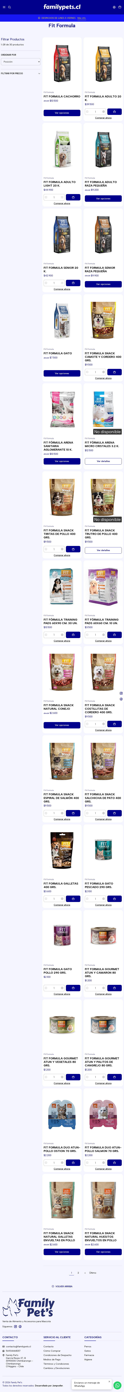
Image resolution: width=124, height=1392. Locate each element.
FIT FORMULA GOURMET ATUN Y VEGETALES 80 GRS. (61, 1062)
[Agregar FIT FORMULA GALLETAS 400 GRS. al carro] (73, 899)
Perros (87, 1346)
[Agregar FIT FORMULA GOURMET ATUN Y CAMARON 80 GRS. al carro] (114, 988)
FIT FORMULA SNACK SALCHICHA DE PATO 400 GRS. (103, 798)
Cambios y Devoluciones (56, 1368)
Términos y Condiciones (56, 1364)
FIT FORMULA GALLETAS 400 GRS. (61, 885)
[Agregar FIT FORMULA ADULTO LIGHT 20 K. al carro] (73, 197)
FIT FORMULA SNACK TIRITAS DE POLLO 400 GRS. (59, 534)
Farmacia (89, 1355)
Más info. (80, 18)
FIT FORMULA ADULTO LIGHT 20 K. (60, 183)
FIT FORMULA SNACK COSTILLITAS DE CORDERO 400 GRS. (100, 708)
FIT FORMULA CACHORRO (62, 96)
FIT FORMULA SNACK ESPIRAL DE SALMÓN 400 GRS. (61, 798)
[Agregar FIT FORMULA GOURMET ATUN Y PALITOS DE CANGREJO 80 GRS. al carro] (114, 1077)
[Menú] (4, 7)
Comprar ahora (103, 117)
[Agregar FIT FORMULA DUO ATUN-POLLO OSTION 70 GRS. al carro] (73, 1162)
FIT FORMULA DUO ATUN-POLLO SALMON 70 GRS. (103, 1149)
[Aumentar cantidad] (103, 112)
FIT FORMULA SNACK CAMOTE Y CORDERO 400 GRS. (103, 357)
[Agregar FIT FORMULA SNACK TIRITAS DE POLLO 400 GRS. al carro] (73, 549)
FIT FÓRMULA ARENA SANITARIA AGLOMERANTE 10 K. (58, 446)
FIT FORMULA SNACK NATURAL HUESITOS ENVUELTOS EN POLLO (100, 1236)
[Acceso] (114, 7)
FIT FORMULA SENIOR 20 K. (61, 269)
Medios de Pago (52, 1359)
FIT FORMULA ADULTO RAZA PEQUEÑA (101, 183)
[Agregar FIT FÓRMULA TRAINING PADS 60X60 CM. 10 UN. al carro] (114, 635)
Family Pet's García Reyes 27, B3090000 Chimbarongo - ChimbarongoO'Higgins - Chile (17, 1361)
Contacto (48, 1346)
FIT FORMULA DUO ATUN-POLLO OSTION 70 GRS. (62, 1149)
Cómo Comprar (51, 1351)
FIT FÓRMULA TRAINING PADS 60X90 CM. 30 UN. (60, 621)
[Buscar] (9, 7)
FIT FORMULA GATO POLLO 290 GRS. (58, 970)
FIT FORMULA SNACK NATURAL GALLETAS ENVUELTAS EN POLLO (59, 1236)
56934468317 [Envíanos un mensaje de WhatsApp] (11, 1351)
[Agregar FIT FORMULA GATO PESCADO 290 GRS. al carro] (114, 899)
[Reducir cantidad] (87, 112)
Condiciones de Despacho (57, 1355)
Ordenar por (8, 55)
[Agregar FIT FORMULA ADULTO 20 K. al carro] (114, 111)
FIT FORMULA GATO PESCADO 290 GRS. (99, 885)
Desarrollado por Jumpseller (49, 1385)
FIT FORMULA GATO (58, 353)
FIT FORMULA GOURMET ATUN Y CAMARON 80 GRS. (102, 972)
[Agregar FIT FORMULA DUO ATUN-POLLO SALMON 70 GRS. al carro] (114, 1162)
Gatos (87, 1351)
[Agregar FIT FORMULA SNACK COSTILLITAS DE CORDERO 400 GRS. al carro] (114, 724)
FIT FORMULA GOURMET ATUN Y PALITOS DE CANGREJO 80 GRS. (102, 1062)
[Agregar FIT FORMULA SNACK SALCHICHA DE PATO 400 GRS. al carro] (114, 813)
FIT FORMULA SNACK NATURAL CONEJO (59, 706)
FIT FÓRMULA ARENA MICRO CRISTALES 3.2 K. (102, 444)
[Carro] (120, 7)
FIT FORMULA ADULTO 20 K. (103, 98)
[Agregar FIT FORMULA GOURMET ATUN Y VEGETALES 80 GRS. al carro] (73, 1077)
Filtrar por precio (20, 73)
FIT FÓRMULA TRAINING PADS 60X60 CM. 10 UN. (102, 621)
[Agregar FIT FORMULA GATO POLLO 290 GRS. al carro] (73, 988)
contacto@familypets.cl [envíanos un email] (16, 1346)
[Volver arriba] (62, 1286)
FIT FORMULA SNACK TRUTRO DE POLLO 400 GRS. (101, 534)
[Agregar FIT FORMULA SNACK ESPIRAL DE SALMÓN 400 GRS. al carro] (73, 813)
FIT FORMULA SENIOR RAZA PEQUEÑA (100, 269)
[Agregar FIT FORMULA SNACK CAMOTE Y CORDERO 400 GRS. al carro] (114, 372)
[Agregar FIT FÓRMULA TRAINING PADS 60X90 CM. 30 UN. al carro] (73, 635)
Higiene (88, 1359)
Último (92, 1272)
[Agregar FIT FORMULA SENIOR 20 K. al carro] (73, 283)
